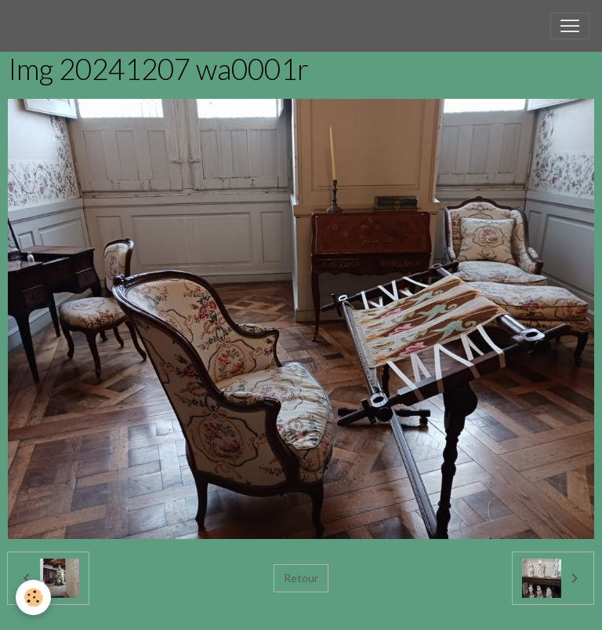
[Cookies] (33, 597)
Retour (301, 577)
